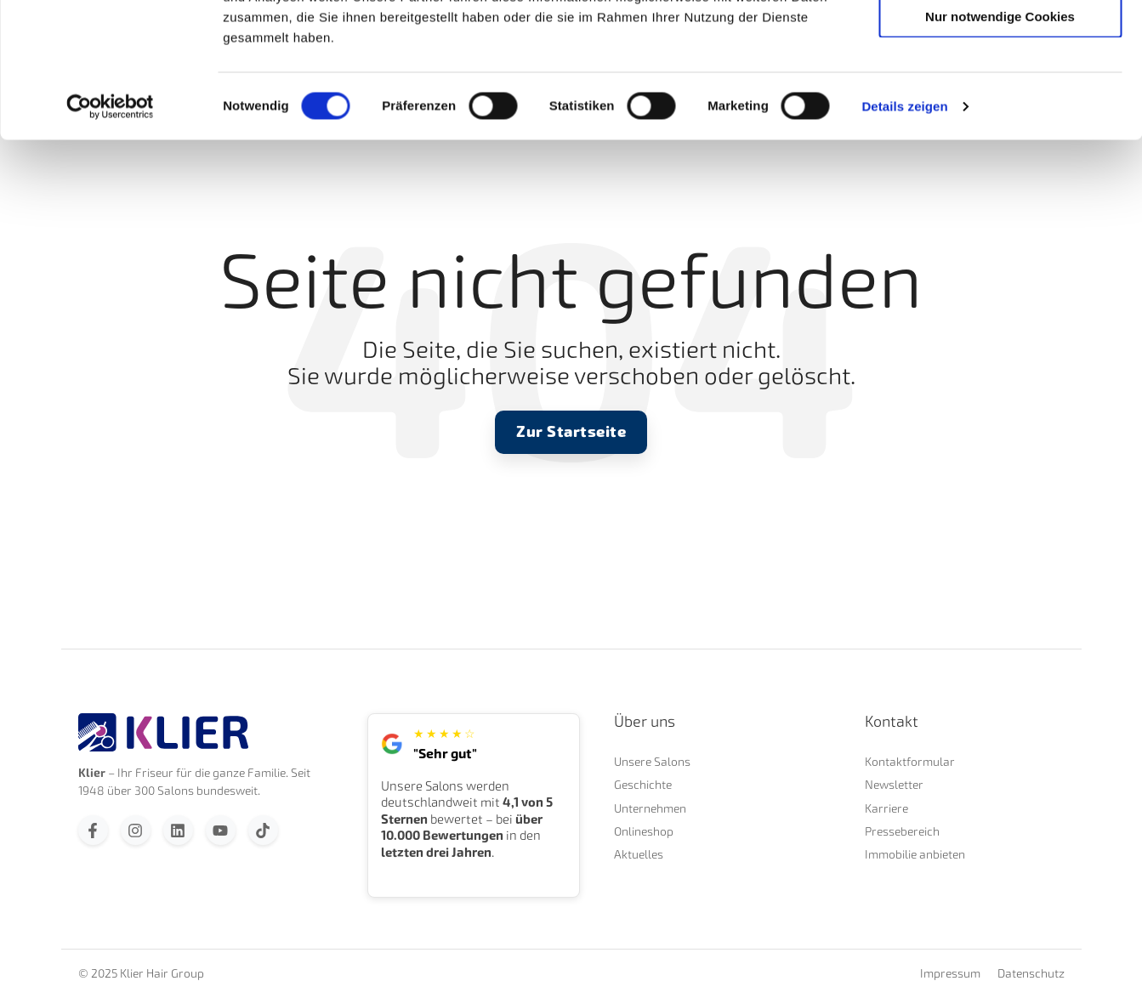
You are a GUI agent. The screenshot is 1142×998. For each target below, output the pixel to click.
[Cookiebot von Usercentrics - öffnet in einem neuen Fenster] (110, 233)
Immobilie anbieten (915, 854)
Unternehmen (650, 808)
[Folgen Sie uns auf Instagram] (136, 830)
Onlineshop (643, 831)
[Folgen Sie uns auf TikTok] (263, 830)
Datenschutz (1031, 973)
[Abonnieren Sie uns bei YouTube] (221, 830)
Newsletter (894, 784)
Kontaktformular (910, 761)
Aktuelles (638, 854)
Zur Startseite (571, 431)
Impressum (950, 973)
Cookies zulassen (1000, 42)
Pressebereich (902, 831)
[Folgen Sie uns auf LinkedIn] (178, 830)
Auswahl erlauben (1000, 92)
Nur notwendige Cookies (1000, 142)
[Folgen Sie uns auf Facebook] (93, 830)
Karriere (886, 808)
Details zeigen (904, 232)
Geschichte (643, 784)
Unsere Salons (652, 761)
